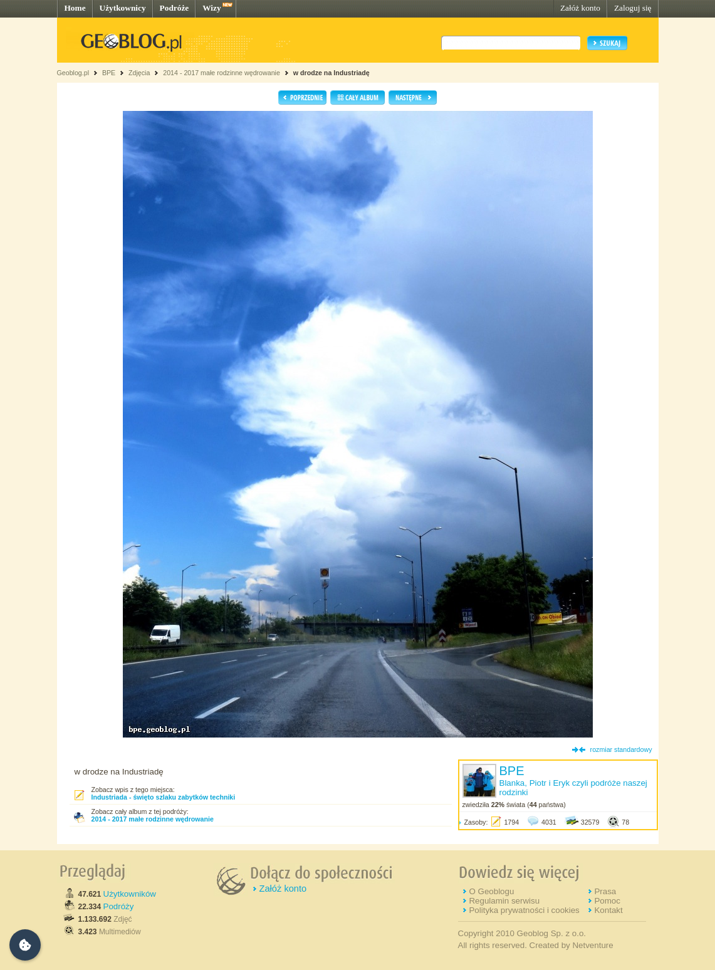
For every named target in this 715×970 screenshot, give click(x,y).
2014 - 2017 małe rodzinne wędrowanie (222, 72)
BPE (108, 72)
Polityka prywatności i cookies (524, 910)
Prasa (605, 891)
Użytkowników (129, 894)
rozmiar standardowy (621, 749)
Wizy (211, 8)
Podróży (118, 906)
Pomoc (607, 900)
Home (75, 8)
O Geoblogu (491, 891)
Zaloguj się (633, 8)
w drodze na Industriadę (331, 72)
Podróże (174, 8)
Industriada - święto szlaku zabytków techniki (163, 797)
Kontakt (608, 910)
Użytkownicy (123, 8)
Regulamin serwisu (504, 900)
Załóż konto (580, 8)
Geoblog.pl (73, 72)
